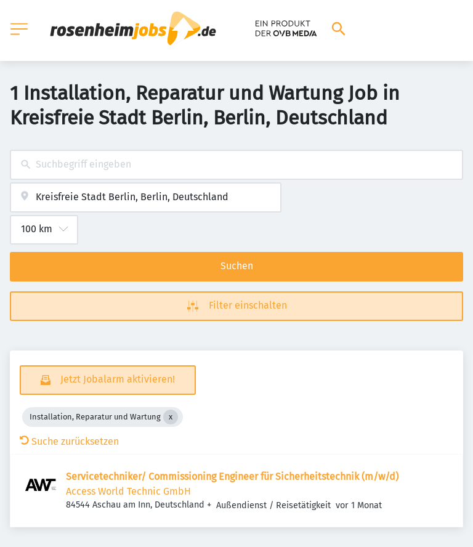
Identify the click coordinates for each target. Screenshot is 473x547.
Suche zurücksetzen (69, 441)
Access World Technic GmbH (128, 491)
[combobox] (236, 165)
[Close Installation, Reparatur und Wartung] (170, 417)
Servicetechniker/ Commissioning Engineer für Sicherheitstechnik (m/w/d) (232, 476)
